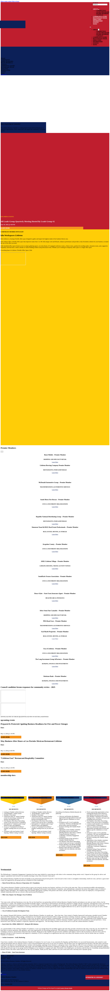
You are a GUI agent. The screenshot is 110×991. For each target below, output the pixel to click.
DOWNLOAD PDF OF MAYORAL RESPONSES (35, 716)
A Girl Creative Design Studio (64, 988)
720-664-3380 (8, 984)
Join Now (4, 837)
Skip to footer (15, 1)
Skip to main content (6, 1)
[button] (14, 809)
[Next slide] (2, 451)
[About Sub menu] (98, 29)
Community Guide (100, 16)
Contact (99, 15)
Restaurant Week (100, 18)
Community (4, 957)
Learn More (5, 228)
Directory (97, 19)
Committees (101, 31)
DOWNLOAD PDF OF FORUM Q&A (11, 716)
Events (96, 22)
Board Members (102, 34)
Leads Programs (102, 32)
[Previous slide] (1, 451)
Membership (98, 21)
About (95, 9)
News (95, 24)
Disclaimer (3, 974)
